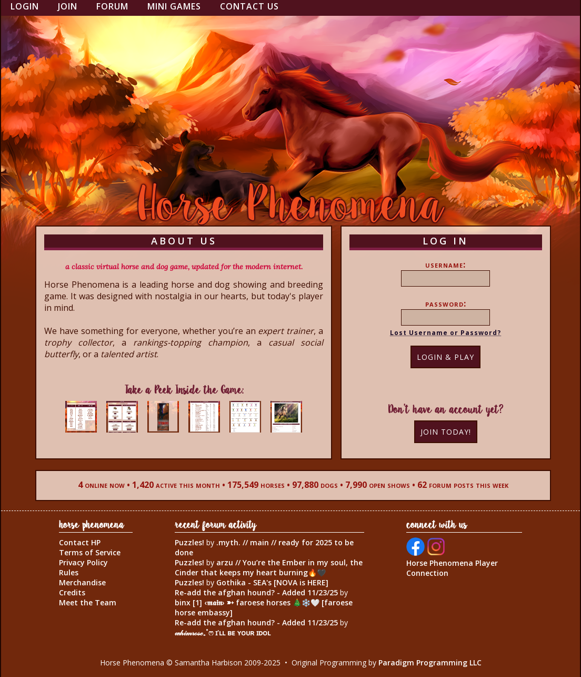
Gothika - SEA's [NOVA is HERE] (272, 582)
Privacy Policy (83, 562)
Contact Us (249, 6)
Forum (112, 6)
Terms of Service (90, 552)
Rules (68, 572)
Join (67, 6)
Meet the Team (87, 602)
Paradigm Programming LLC (430, 663)
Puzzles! (189, 542)
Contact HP (80, 542)
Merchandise (82, 582)
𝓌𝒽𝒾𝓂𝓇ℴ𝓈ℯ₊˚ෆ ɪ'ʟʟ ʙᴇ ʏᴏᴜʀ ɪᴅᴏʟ (223, 632)
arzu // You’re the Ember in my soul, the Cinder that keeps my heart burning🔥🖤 (269, 567)
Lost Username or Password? (445, 332)
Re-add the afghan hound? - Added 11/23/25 (256, 592)
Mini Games (174, 6)
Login (25, 6)
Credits (72, 592)
